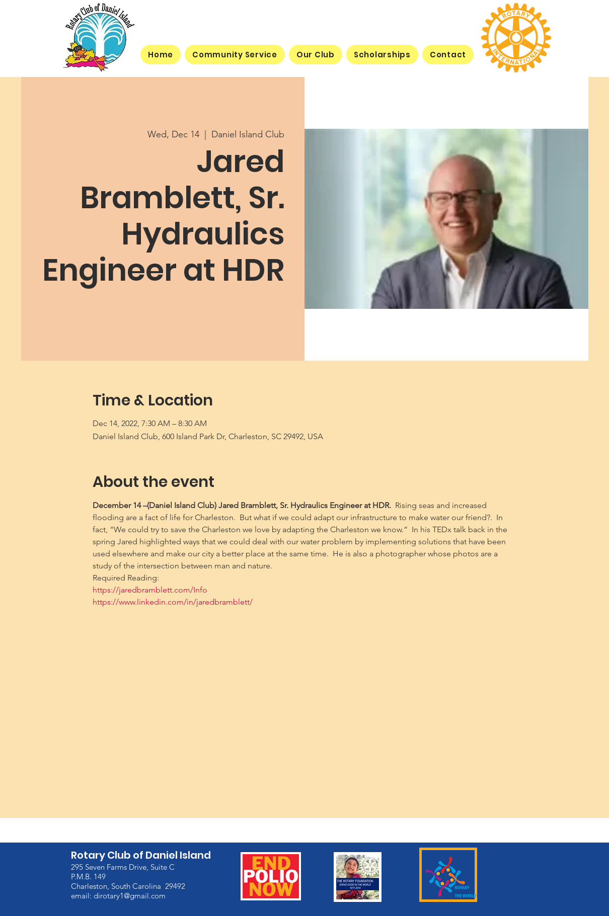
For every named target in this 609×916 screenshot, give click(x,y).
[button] (315, 54)
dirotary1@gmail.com (130, 895)
